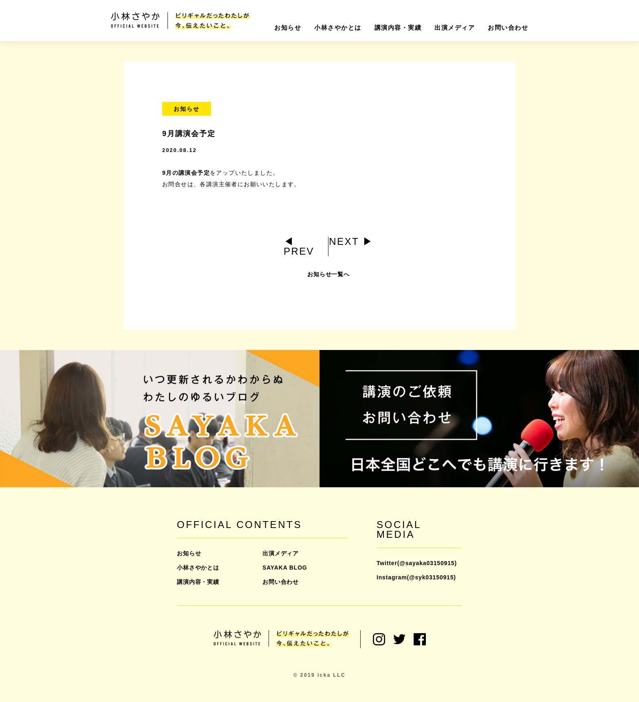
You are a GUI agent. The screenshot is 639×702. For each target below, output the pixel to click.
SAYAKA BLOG (284, 567)
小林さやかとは (337, 27)
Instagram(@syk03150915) (416, 577)
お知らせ (287, 27)
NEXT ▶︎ (351, 241)
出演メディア (454, 27)
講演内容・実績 (398, 27)
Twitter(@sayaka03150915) (417, 563)
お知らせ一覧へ (328, 278)
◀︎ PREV (299, 246)
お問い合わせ (508, 27)
